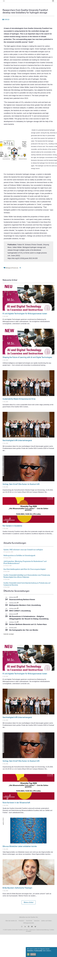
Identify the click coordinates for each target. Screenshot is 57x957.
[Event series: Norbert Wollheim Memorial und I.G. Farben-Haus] (17, 627)
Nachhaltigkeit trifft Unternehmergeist (17, 446)
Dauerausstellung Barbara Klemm (22, 605)
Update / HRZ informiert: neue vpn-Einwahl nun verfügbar (23, 555)
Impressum (32, 935)
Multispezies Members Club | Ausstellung (25, 610)
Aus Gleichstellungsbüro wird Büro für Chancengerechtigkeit (24, 574)
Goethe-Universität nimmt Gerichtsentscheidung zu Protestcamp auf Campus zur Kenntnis (26, 589)
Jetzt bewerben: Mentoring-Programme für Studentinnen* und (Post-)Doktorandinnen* (25, 567)
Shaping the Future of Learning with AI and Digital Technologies (27, 362)
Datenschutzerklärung (42, 935)
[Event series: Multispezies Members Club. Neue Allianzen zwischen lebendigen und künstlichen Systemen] (17, 608)
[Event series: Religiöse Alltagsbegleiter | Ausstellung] (17, 619)
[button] (28, 908)
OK (28, 954)
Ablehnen (33, 954)
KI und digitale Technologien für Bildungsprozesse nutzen (25, 319)
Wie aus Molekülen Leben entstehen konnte (20, 851)
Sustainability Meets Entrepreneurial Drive (19, 404)
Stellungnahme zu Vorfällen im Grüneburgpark (19, 561)
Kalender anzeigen (8, 639)
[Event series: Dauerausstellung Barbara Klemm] (17, 602)
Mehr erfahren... (47, 950)
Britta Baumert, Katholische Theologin (17, 893)
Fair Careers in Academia (12, 531)
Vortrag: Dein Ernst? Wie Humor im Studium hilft (21, 489)
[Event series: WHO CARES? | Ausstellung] (17, 613)
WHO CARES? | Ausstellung (20, 616)
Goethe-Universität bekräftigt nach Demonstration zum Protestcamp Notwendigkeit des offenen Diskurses (26, 581)
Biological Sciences (11, 273)
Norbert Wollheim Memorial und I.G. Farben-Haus (28, 630)
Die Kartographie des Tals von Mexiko (23, 635)
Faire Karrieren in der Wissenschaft (16, 808)
